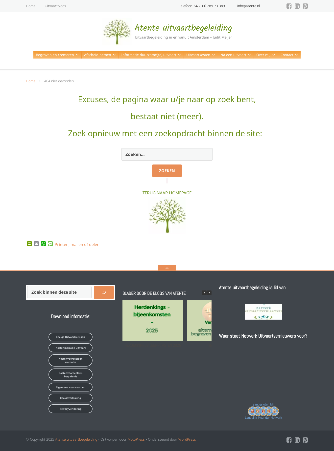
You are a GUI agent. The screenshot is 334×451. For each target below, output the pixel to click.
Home (31, 5)
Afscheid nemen (100, 54)
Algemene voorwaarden (70, 387)
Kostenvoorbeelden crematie (71, 360)
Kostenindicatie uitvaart (71, 347)
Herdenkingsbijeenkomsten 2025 (152, 345)
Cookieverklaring (70, 398)
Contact (289, 54)
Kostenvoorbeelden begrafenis (71, 374)
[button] (209, 292)
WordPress (187, 439)
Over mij (265, 54)
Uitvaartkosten (200, 54)
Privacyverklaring (70, 408)
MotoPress (136, 439)
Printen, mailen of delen (77, 244)
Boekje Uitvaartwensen (70, 337)
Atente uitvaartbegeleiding (76, 439)
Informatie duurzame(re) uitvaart (151, 54)
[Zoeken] (104, 292)
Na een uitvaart (235, 54)
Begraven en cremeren (57, 54)
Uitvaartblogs (55, 5)
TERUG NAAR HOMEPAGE (167, 192)
